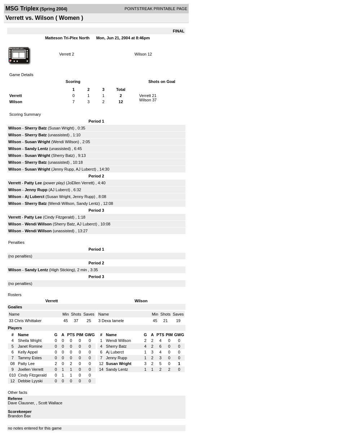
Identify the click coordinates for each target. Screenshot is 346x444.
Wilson (140, 54)
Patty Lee (33, 183)
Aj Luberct (34, 196)
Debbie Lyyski (30, 381)
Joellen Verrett (30, 369)
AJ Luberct (85, 169)
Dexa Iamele (113, 320)
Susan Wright (61, 128)
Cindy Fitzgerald (58, 217)
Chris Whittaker (27, 320)
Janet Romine (30, 346)
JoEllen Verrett (80, 183)
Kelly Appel (28, 352)
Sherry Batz (36, 128)
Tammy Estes (30, 358)
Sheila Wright (29, 340)
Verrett (65, 54)
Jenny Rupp (63, 169)
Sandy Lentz (36, 148)
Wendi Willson (65, 142)
